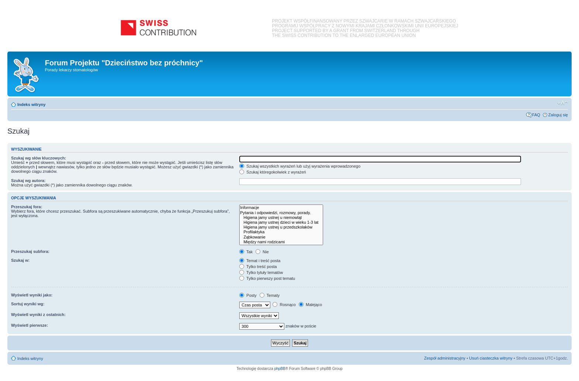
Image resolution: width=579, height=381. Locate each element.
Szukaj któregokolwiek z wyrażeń (272, 172)
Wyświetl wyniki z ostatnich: (38, 314)
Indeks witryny (31, 104)
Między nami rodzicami (281, 242)
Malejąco (310, 304)
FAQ (536, 115)
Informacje (281, 207)
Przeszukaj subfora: (30, 251)
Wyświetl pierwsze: (29, 325)
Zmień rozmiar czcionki (562, 103)
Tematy (270, 295)
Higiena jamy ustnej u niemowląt (281, 217)
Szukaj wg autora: (28, 180)
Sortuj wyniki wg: (27, 304)
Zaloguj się (558, 115)
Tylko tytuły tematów (261, 272)
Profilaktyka (281, 232)
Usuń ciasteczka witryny (490, 358)
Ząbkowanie (281, 237)
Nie (262, 252)
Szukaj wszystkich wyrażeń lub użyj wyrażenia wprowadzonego (299, 166)
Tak (246, 252)
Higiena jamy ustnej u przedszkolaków (281, 227)
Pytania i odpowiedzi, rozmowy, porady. (281, 212)
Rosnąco (284, 304)
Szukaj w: (20, 260)
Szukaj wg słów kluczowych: (38, 158)
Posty (248, 295)
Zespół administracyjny (445, 358)
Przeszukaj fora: (26, 207)
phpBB (279, 369)
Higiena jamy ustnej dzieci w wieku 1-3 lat (281, 222)
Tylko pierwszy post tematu (267, 278)
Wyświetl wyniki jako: (31, 295)
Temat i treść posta (259, 260)
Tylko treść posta (258, 266)
